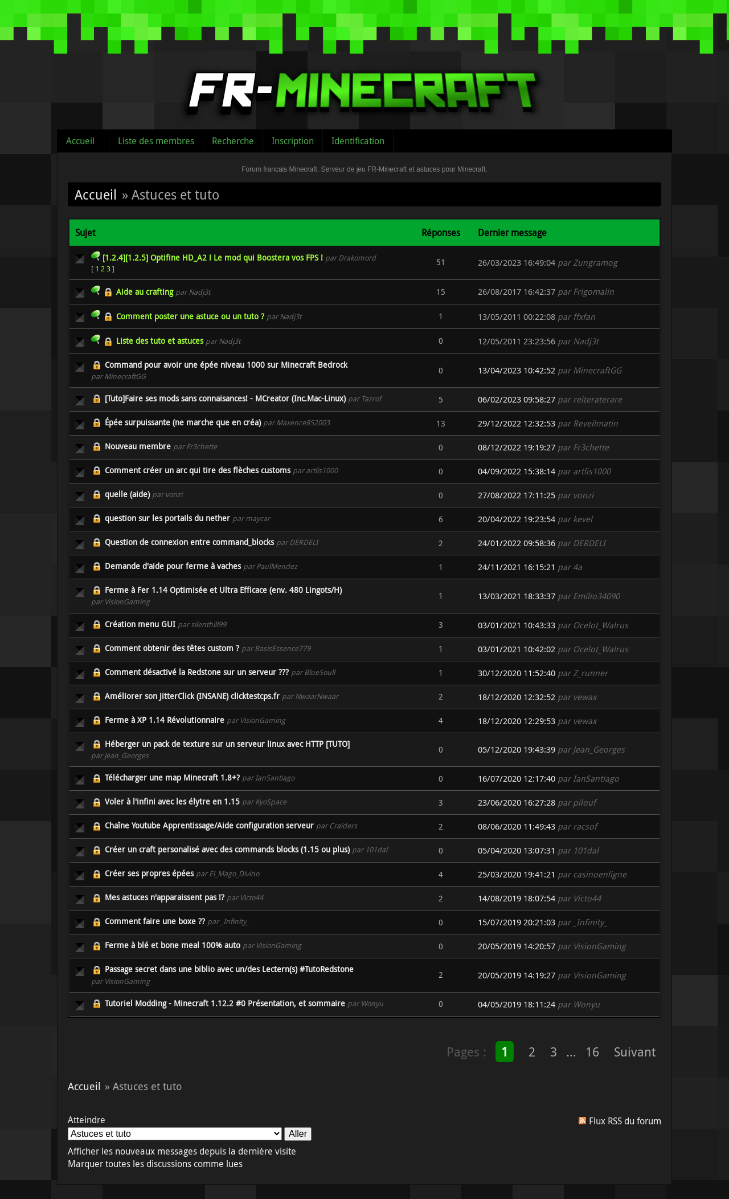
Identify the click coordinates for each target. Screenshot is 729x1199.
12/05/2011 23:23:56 (516, 341)
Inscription (293, 141)
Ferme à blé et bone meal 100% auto (172, 945)
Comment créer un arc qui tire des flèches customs (197, 470)
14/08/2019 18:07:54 (516, 898)
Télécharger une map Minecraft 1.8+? (172, 777)
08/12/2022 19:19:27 (516, 447)
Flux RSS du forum (625, 1121)
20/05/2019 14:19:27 (516, 975)
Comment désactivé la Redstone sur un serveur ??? (197, 671)
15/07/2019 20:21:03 (516, 922)
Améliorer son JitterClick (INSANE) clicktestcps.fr (192, 695)
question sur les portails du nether (167, 518)
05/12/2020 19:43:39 (516, 749)
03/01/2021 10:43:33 (516, 625)
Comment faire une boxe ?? (155, 921)
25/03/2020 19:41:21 (516, 874)
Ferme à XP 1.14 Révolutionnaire (164, 719)
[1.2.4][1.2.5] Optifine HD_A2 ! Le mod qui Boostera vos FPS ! (213, 257)
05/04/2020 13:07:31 (516, 850)
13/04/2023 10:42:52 (516, 370)
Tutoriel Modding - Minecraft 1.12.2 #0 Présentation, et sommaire (225, 1003)
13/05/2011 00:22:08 (516, 316)
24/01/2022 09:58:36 (516, 543)
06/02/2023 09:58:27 (516, 399)
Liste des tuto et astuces (159, 340)
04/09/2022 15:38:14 (516, 471)
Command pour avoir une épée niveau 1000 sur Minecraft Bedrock (226, 364)
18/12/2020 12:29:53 (516, 721)
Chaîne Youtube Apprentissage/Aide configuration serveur (209, 825)
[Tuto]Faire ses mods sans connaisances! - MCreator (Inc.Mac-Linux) (225, 398)
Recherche (233, 141)
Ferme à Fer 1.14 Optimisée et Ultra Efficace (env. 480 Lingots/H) (223, 589)
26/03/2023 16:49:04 (516, 262)
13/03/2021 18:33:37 (516, 596)
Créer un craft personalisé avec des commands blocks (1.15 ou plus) (227, 849)
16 (592, 1051)
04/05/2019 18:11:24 (516, 1004)
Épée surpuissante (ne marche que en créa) (183, 422)
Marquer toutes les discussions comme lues (155, 1163)
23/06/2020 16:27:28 (516, 802)
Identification (357, 141)
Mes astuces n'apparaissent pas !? (164, 897)
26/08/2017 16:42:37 (516, 291)
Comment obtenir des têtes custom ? (172, 648)
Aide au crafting (144, 291)
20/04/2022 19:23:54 (516, 519)
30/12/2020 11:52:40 (516, 673)
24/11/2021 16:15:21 (516, 567)
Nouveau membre (138, 446)
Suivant (635, 1051)
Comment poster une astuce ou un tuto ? (190, 316)
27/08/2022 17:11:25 (516, 495)
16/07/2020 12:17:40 (516, 778)
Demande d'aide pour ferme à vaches (173, 565)
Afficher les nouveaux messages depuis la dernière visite (182, 1151)
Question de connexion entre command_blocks (189, 541)
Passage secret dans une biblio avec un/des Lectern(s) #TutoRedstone (229, 969)
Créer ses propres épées (149, 873)
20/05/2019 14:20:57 (516, 946)
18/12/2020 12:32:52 (516, 697)
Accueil (80, 141)
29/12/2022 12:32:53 (516, 423)
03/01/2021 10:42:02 (516, 649)
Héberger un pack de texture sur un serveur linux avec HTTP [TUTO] (227, 743)
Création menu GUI (140, 624)
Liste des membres (156, 141)
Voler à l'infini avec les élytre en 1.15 (172, 801)
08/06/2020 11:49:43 (516, 826)
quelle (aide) (127, 494)
